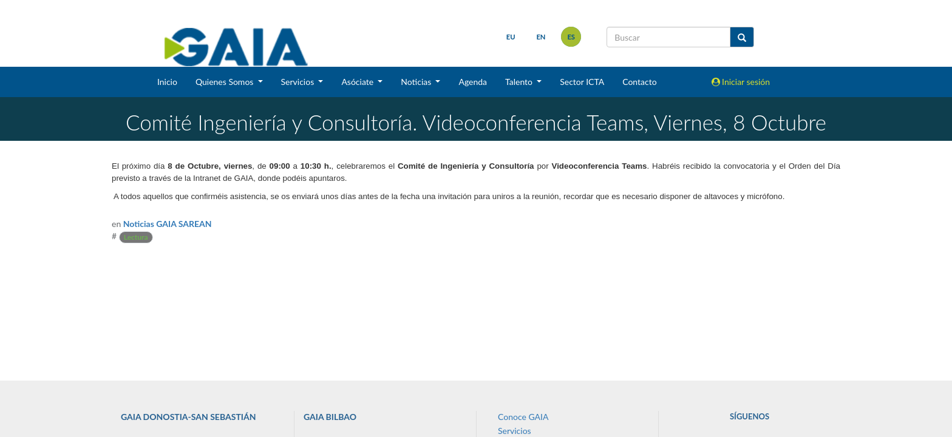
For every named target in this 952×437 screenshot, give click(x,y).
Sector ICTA (582, 81)
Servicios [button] (298, 81)
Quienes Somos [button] (225, 81)
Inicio (167, 81)
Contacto (639, 81)
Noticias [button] (417, 81)
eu (510, 37)
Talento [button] (520, 81)
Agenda (472, 81)
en (540, 37)
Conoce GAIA (523, 417)
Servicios (514, 430)
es (571, 37)
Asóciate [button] (358, 81)
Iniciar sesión (741, 81)
